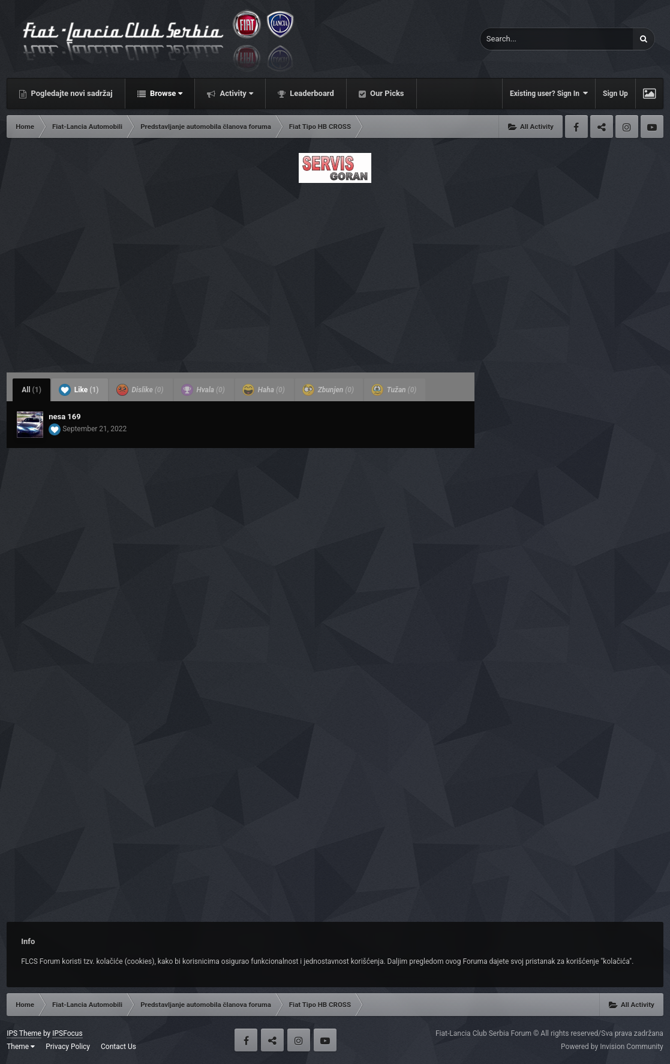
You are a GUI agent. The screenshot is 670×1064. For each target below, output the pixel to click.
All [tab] (31, 390)
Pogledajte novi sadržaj (71, 93)
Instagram (626, 126)
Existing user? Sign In (549, 93)
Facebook (576, 126)
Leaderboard (311, 93)
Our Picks (386, 93)
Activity (235, 93)
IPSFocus (67, 1033)
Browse (165, 93)
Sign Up (615, 93)
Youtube (652, 126)
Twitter (601, 126)
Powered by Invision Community (612, 1046)
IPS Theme (24, 1033)
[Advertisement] (335, 274)
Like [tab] (79, 390)
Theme (21, 1046)
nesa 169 (65, 416)
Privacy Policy (68, 1046)
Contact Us (118, 1046)
